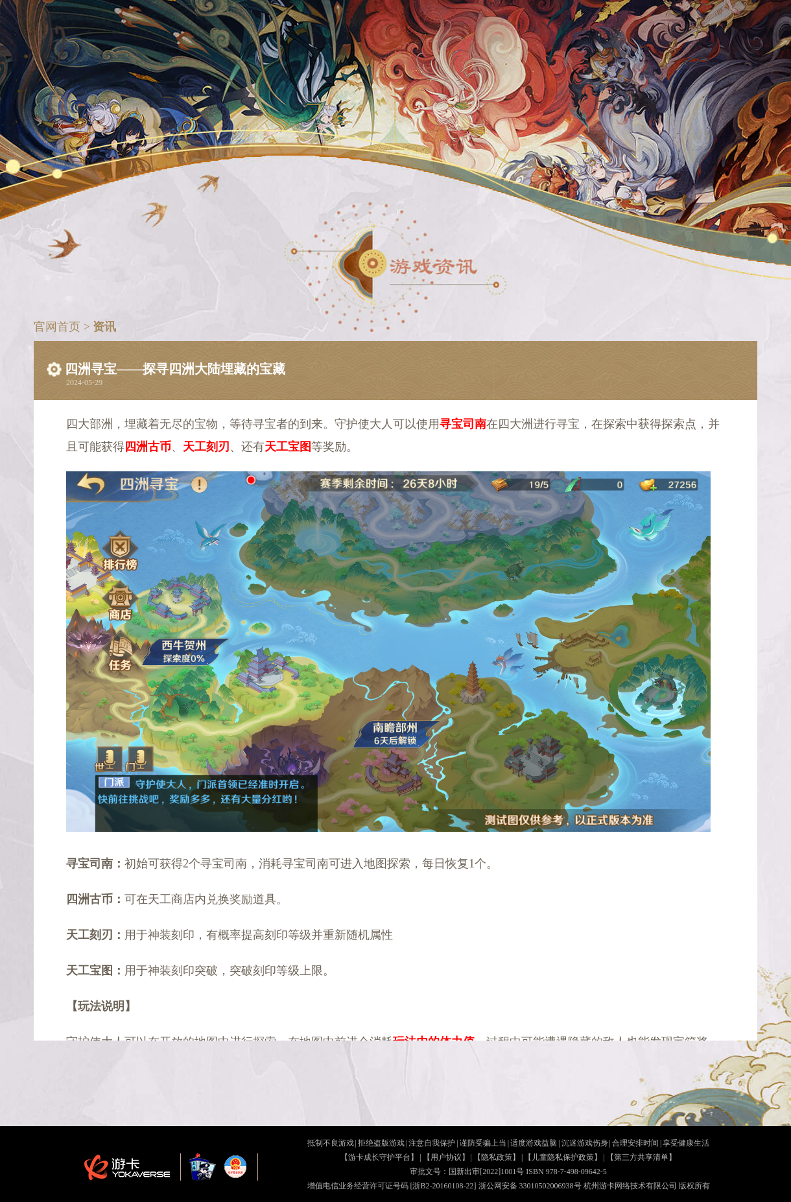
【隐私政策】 (496, 1157)
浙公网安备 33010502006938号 (530, 1185)
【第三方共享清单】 (641, 1157)
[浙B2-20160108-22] (443, 1185)
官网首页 (59, 326)
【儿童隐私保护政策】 (563, 1157)
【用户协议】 (446, 1157)
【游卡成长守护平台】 (379, 1157)
